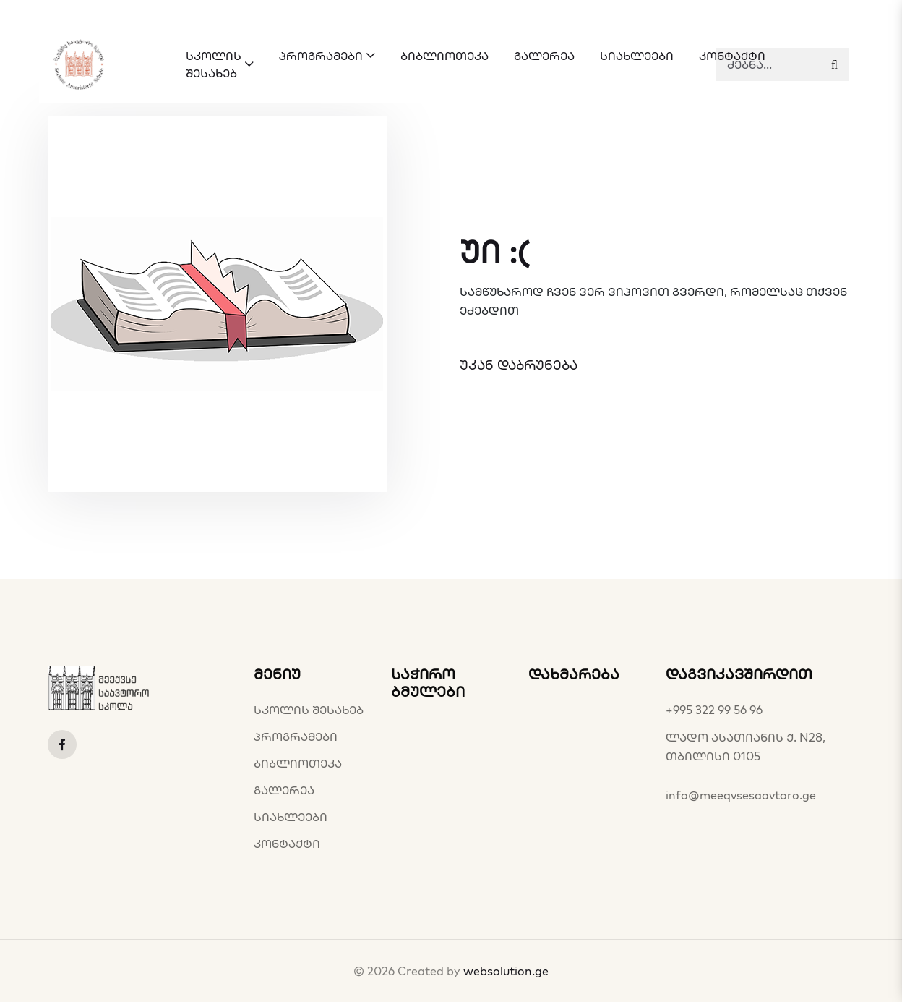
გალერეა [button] (544, 55)
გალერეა (284, 790)
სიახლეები (290, 817)
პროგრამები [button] (327, 55)
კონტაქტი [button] (732, 55)
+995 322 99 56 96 (714, 709)
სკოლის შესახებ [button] (220, 64)
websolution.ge (506, 971)
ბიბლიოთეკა (298, 763)
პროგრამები (296, 736)
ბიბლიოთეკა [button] (444, 55)
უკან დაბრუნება (518, 365)
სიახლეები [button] (637, 55)
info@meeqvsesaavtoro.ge (741, 795)
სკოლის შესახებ (309, 709)
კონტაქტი (287, 843)
